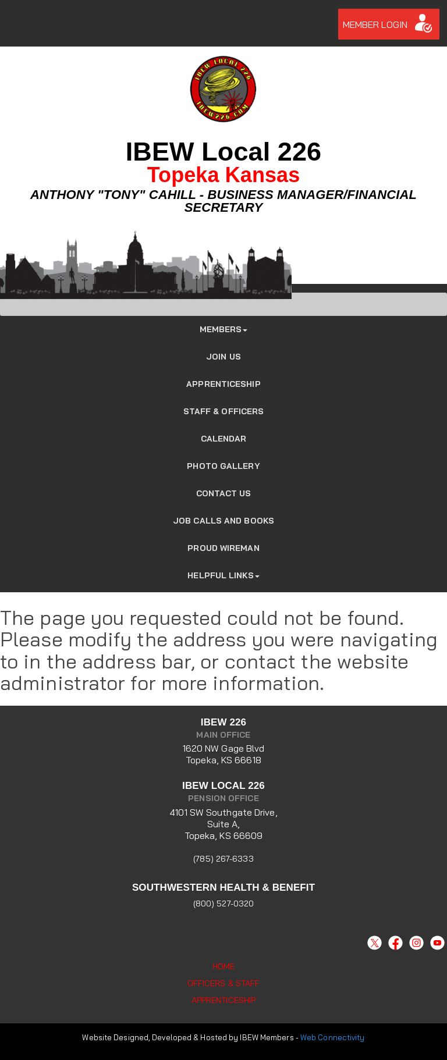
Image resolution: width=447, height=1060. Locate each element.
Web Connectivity (332, 1037)
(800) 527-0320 (223, 903)
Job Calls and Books (223, 520)
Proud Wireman (223, 548)
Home (223, 966)
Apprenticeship (223, 384)
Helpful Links (223, 575)
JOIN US (223, 356)
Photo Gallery (223, 466)
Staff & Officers (223, 411)
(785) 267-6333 (223, 858)
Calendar (224, 438)
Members (224, 329)
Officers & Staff (223, 983)
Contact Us (223, 493)
